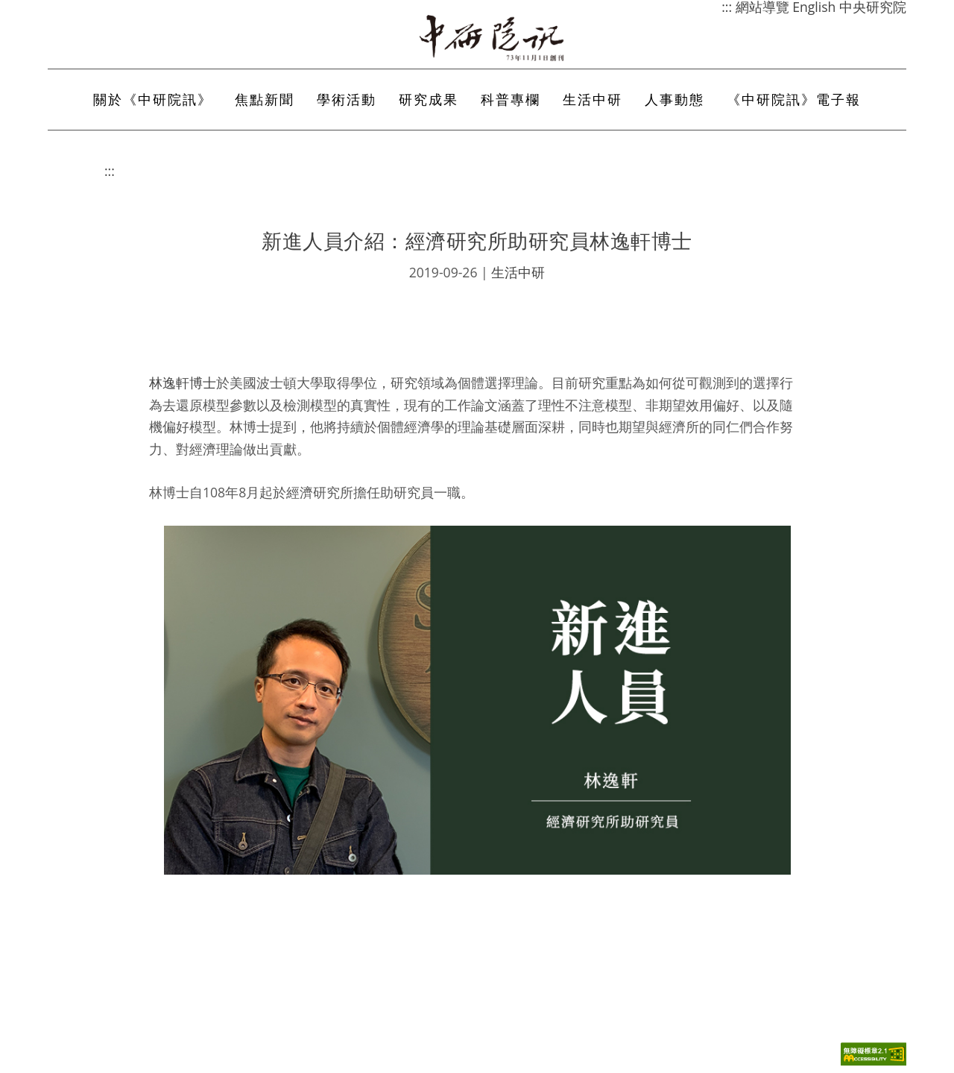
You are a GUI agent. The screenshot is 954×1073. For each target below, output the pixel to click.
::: (109, 171)
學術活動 (346, 99)
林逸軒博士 (182, 382)
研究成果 (428, 99)
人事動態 (674, 99)
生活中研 (592, 99)
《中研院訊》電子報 (794, 99)
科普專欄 (510, 99)
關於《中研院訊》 (152, 99)
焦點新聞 (264, 99)
